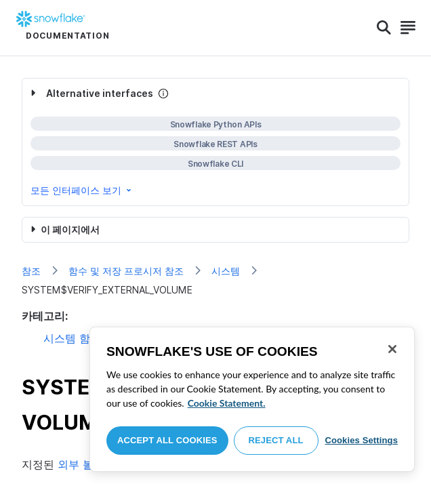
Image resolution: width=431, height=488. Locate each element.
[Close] (392, 349)
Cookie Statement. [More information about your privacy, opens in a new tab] (227, 403)
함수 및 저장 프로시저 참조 (126, 271)
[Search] (383, 28)
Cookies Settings (361, 440)
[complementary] (215, 142)
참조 (31, 271)
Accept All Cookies (167, 440)
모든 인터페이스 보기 (82, 190)
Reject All (276, 440)
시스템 (225, 271)
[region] (252, 399)
